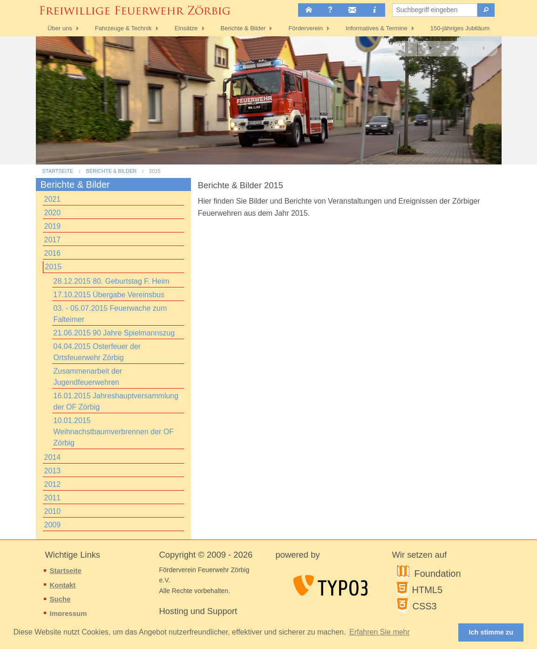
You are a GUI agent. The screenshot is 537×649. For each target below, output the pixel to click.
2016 (52, 253)
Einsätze (186, 28)
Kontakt (63, 585)
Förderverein (305, 28)
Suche (60, 599)
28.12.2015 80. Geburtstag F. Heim (112, 281)
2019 (52, 226)
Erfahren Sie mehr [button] (379, 632)
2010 (52, 511)
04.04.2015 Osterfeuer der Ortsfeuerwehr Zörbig (97, 352)
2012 (52, 484)
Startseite (58, 171)
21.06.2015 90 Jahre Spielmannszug (114, 333)
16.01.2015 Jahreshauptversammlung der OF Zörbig (116, 401)
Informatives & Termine (377, 28)
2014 (52, 457)
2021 (52, 199)
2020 (52, 213)
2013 (52, 471)
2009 (52, 525)
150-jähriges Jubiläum (459, 28)
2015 (154, 171)
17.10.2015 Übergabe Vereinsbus (109, 295)
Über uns (60, 28)
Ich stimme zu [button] (491, 632)
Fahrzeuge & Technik (123, 28)
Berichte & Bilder (243, 28)
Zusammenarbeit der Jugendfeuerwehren (88, 376)
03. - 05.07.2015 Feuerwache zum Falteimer (110, 313)
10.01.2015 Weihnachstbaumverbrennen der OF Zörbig (114, 432)
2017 (52, 240)
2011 (52, 498)
